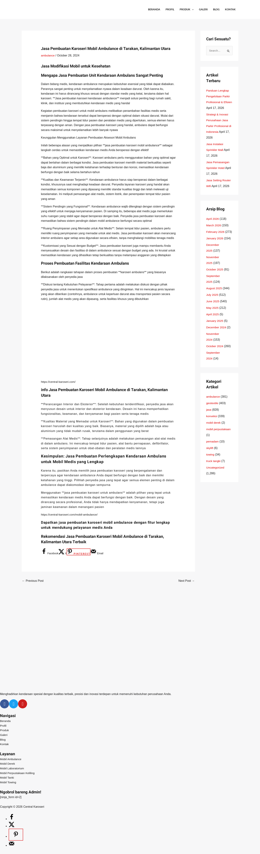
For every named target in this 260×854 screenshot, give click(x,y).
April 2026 (212, 224)
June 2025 (213, 307)
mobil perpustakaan (218, 435)
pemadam (212, 447)
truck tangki (213, 467)
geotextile (212, 409)
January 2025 (215, 326)
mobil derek (213, 428)
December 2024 (216, 333)
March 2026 (214, 231)
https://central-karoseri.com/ (59, 381)
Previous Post (33, 580)
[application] (192, 9)
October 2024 (215, 352)
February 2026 (215, 237)
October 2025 (215, 275)
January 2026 (215, 244)
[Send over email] (96, 553)
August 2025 (214, 294)
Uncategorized (215, 473)
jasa (208, 415)
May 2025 (212, 313)
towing (210, 460)
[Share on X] (62, 553)
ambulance (48, 55)
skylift (209, 453)
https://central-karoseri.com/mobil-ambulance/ (70, 514)
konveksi (211, 422)
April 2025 (212, 320)
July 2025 (212, 300)
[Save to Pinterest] (78, 551)
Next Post (186, 580)
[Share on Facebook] (49, 553)
